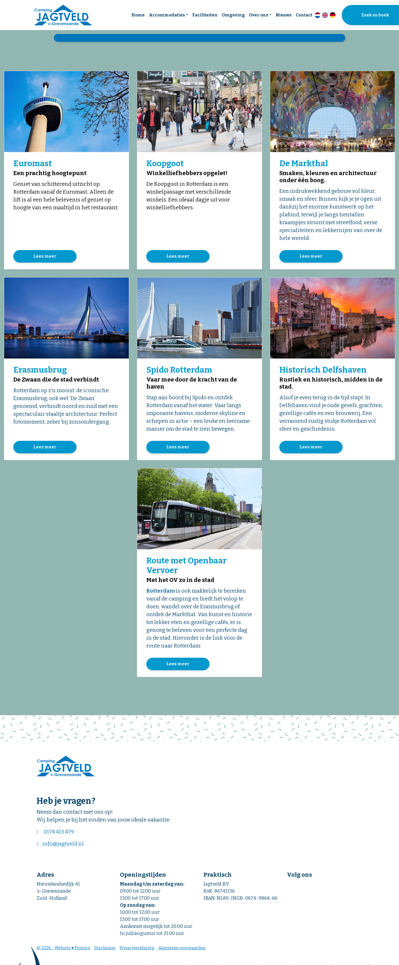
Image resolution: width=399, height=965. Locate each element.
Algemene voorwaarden (182, 949)
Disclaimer (105, 949)
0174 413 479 (59, 833)
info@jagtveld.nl (63, 845)
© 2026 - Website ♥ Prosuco (63, 949)
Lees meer (44, 256)
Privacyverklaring (137, 949)
